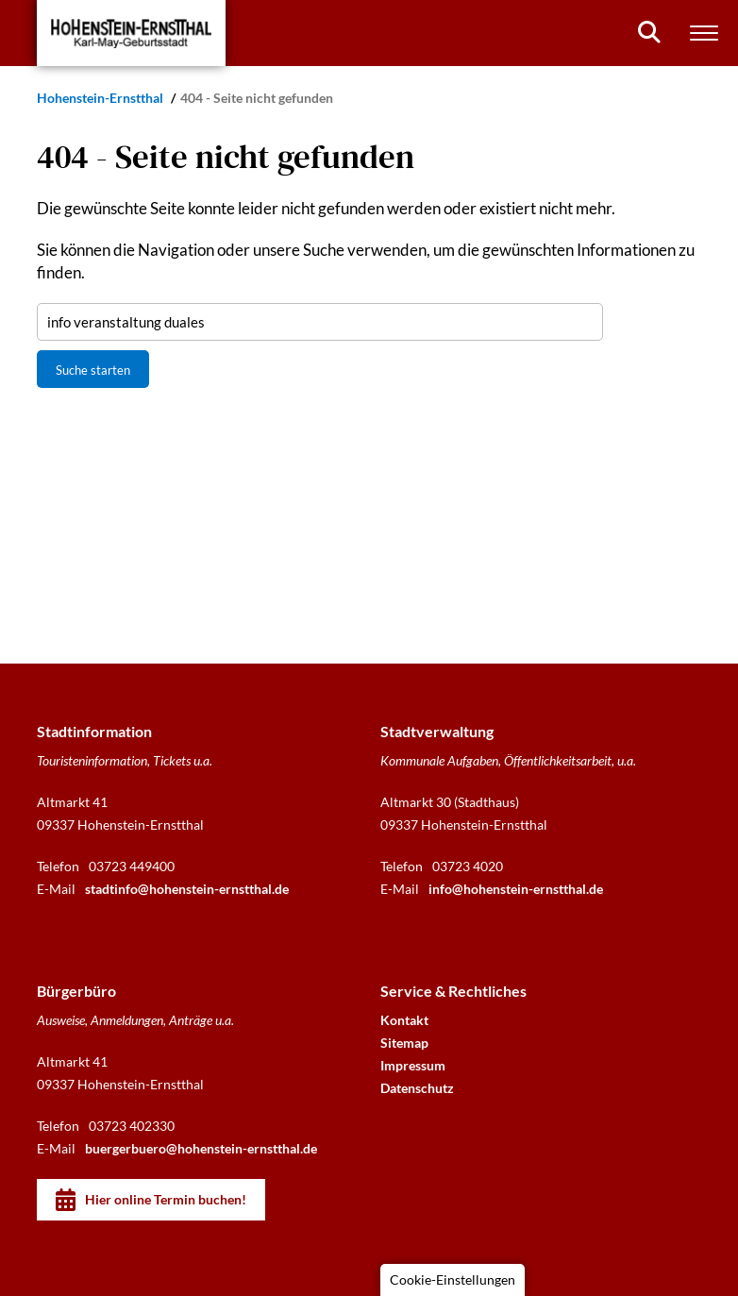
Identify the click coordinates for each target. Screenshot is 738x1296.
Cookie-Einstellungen (452, 1279)
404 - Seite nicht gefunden (256, 98)
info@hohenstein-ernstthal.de (515, 889)
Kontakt (404, 1020)
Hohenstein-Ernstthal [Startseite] (101, 98)
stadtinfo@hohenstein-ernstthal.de (187, 889)
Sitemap (404, 1043)
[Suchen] (649, 32)
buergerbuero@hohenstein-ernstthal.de (201, 1148)
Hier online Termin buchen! (165, 1199)
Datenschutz (417, 1088)
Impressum (412, 1065)
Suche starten (93, 370)
